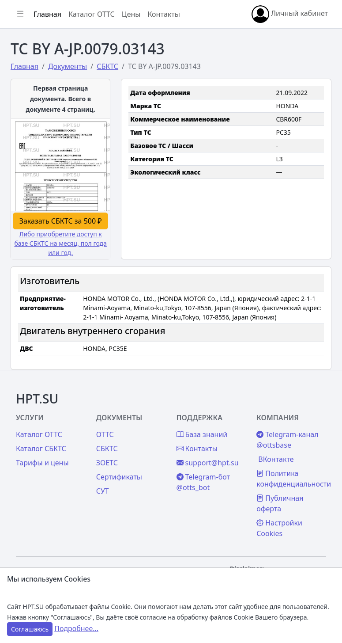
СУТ (102, 491)
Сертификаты (119, 477)
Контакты (163, 14)
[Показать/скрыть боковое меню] (20, 14)
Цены (131, 14)
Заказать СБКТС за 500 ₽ (60, 221)
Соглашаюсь (30, 629)
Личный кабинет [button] (290, 14)
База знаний (202, 434)
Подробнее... (76, 628)
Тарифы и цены (42, 463)
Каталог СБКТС (41, 448)
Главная (47, 14)
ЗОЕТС (107, 463)
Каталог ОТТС (91, 14)
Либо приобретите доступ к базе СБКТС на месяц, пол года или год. (60, 243)
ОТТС (105, 434)
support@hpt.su (208, 463)
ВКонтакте (275, 459)
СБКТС (107, 448)
